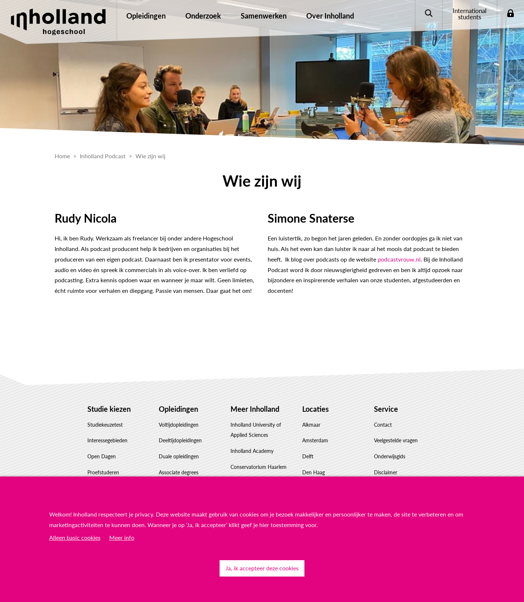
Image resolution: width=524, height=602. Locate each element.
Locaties (315, 408)
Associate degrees (178, 472)
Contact (383, 425)
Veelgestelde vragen (396, 440)
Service (386, 408)
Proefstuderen (103, 472)
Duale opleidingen (179, 456)
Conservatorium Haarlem (259, 467)
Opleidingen (178, 408)
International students (469, 14)
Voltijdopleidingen (178, 425)
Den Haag (313, 472)
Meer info (121, 537)
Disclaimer (385, 472)
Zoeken (428, 13)
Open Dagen (101, 456)
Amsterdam (315, 440)
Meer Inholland (255, 408)
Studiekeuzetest (105, 425)
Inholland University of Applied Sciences (256, 430)
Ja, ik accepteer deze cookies (262, 568)
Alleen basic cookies (75, 537)
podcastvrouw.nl (399, 259)
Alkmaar (311, 425)
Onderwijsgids (389, 456)
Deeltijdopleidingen (180, 440)
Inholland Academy (252, 451)
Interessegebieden (107, 440)
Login (510, 13)
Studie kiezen (109, 408)
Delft (308, 456)
